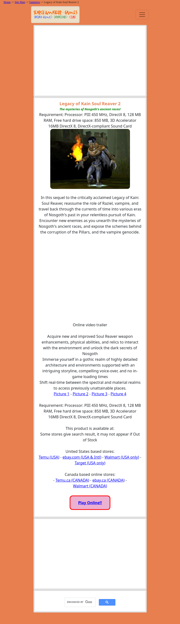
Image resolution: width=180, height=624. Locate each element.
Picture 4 (118, 394)
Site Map (20, 2)
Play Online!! (90, 502)
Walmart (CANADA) (90, 486)
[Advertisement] (90, 62)
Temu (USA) (49, 457)
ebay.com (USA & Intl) (81, 457)
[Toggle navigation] (142, 14)
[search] (79, 602)
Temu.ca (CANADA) (72, 480)
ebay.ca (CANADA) (108, 480)
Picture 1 (61, 394)
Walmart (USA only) (122, 457)
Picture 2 (80, 394)
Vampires (34, 2)
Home (7, 2)
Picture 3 (99, 394)
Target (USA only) (90, 463)
